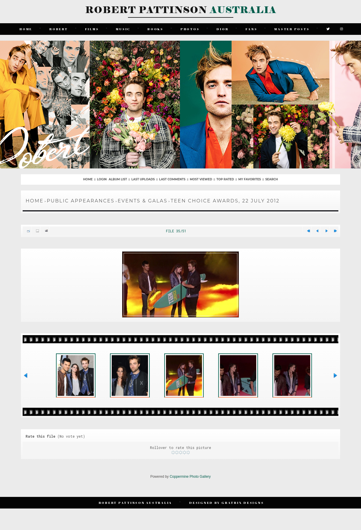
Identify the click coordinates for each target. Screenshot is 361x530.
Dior (222, 29)
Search (271, 179)
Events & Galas (142, 201)
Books (155, 29)
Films (92, 29)
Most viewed (201, 179)
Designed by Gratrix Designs (226, 502)
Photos (190, 29)
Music (123, 29)
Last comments (172, 179)
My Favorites (249, 179)
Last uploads (143, 179)
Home (25, 29)
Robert (58, 29)
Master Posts (291, 29)
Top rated (225, 179)
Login (102, 179)
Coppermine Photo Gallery (190, 477)
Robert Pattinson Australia (135, 502)
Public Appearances (80, 201)
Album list (118, 179)
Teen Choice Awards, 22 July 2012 (225, 201)
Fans (251, 29)
